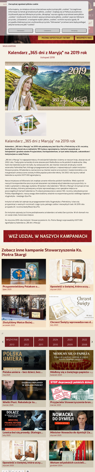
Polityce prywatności (73, 12)
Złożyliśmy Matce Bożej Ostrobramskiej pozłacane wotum (23, 324)
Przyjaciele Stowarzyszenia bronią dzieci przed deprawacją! (71, 403)
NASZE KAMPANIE (9, 46)
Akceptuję (74, 30)
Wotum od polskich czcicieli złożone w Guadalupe (67, 464)
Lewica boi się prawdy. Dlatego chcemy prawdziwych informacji (22, 434)
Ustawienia (47, 30)
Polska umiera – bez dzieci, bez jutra (21, 373)
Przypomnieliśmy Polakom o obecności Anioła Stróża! (20, 288)
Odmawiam (20, 30)
